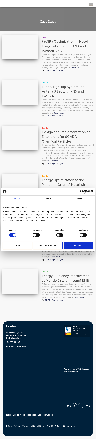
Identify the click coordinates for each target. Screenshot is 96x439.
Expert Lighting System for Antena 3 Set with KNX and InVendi (63, 91)
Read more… (76, 67)
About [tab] (79, 199)
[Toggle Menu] (91, 4)
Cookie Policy (54, 426)
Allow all (78, 245)
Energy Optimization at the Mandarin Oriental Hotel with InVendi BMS (65, 184)
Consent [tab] (16, 199)
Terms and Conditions (34, 426)
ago (57, 70)
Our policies (70, 426)
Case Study (46, 37)
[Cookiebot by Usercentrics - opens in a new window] (82, 191)
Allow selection (48, 245)
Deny (17, 245)
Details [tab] (48, 199)
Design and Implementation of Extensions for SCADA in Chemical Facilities (66, 136)
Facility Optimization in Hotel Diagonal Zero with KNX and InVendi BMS (65, 46)
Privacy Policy (13, 426)
